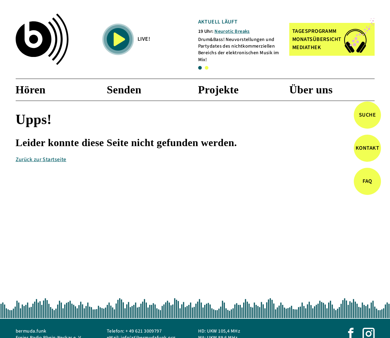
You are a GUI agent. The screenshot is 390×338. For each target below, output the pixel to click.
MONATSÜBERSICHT (316, 39)
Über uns (311, 90)
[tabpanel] (241, 40)
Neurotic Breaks (232, 31)
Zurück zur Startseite (41, 159)
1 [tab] (200, 68)
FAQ (367, 181)
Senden (124, 90)
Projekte (218, 90)
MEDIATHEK (306, 47)
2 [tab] (206, 68)
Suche (367, 115)
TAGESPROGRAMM (314, 31)
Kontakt (367, 148)
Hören (31, 90)
